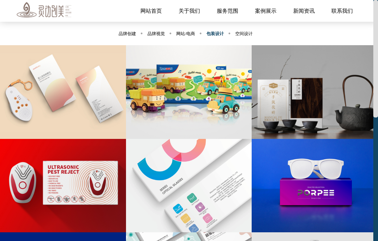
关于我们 (189, 11)
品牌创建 (127, 33)
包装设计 (215, 33)
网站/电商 (185, 33)
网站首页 (151, 11)
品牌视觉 (156, 33)
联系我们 (342, 11)
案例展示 (265, 11)
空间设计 (244, 33)
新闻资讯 (304, 11)
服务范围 (227, 11)
